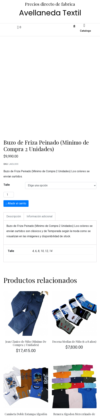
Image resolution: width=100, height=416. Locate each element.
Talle (6, 154)
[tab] (13, 186)
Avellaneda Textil (50, 13)
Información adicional (39, 186)
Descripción (13, 186)
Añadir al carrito (17, 173)
